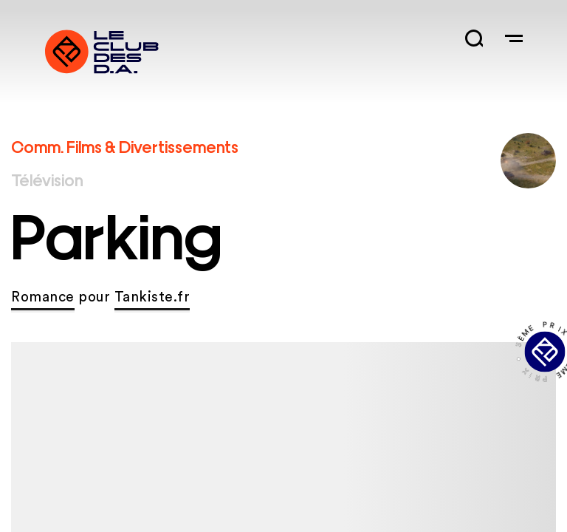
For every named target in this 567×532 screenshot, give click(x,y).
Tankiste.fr (152, 297)
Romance (43, 297)
